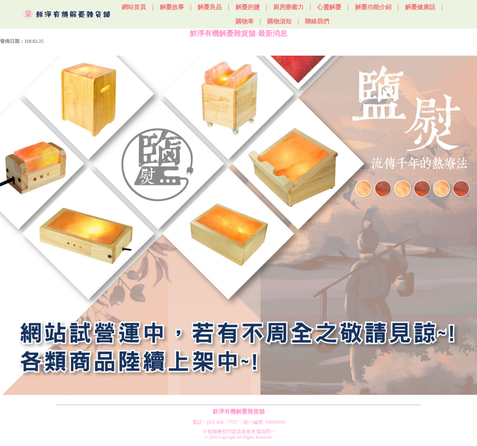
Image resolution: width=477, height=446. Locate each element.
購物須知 (279, 21)
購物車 (244, 21)
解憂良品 (209, 7)
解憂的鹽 (247, 7)
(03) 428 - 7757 (222, 422)
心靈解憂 (329, 7)
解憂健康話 (420, 7)
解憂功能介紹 (373, 7)
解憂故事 (172, 7)
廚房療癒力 (288, 7)
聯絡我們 (317, 21)
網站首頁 (134, 7)
